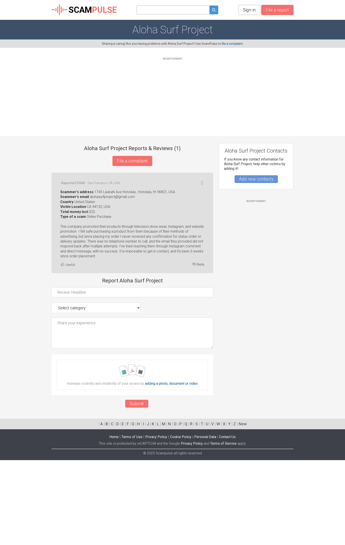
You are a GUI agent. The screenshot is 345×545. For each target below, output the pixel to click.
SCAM (84, 9)
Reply (198, 349)
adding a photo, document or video (171, 468)
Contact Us (227, 522)
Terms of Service (223, 528)
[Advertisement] (172, 92)
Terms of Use (131, 522)
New (243, 508)
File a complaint (132, 161)
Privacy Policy (156, 522)
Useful (67, 349)
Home (114, 522)
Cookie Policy (180, 522)
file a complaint (232, 43)
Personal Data (205, 522)
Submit (137, 488)
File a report (277, 10)
